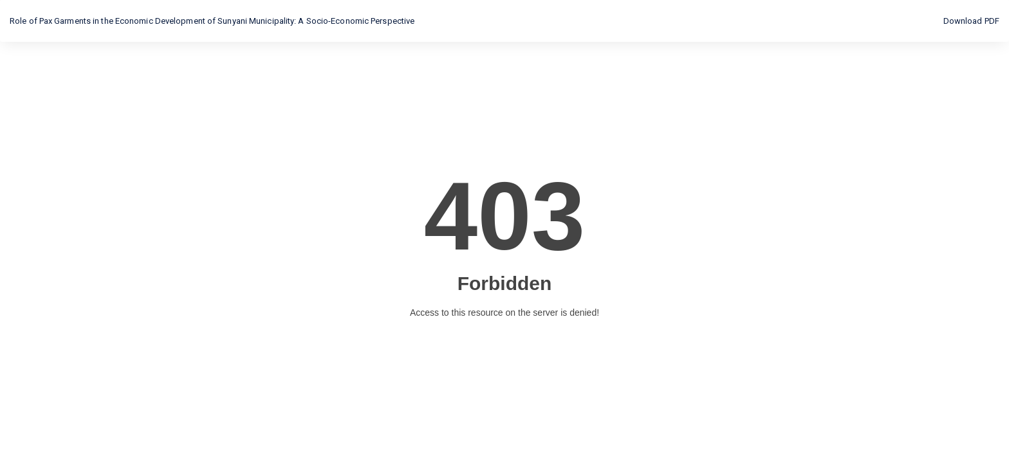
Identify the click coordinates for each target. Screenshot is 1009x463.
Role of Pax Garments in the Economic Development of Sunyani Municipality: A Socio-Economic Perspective (212, 21)
